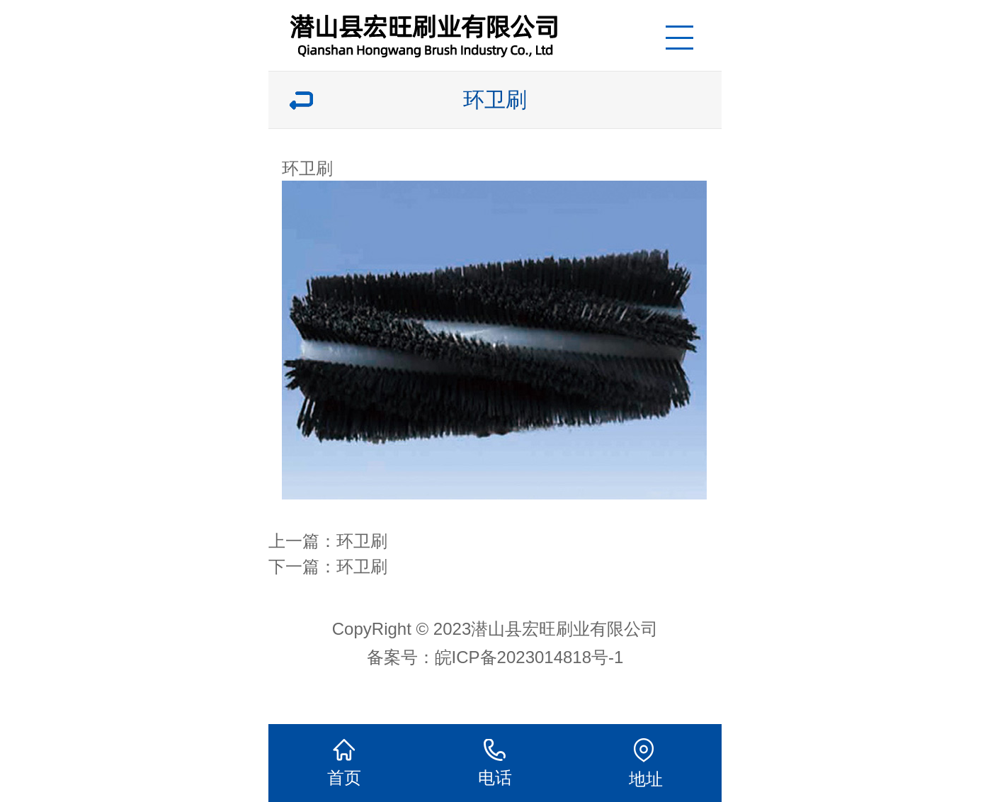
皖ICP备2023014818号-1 (529, 657)
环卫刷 (361, 540)
